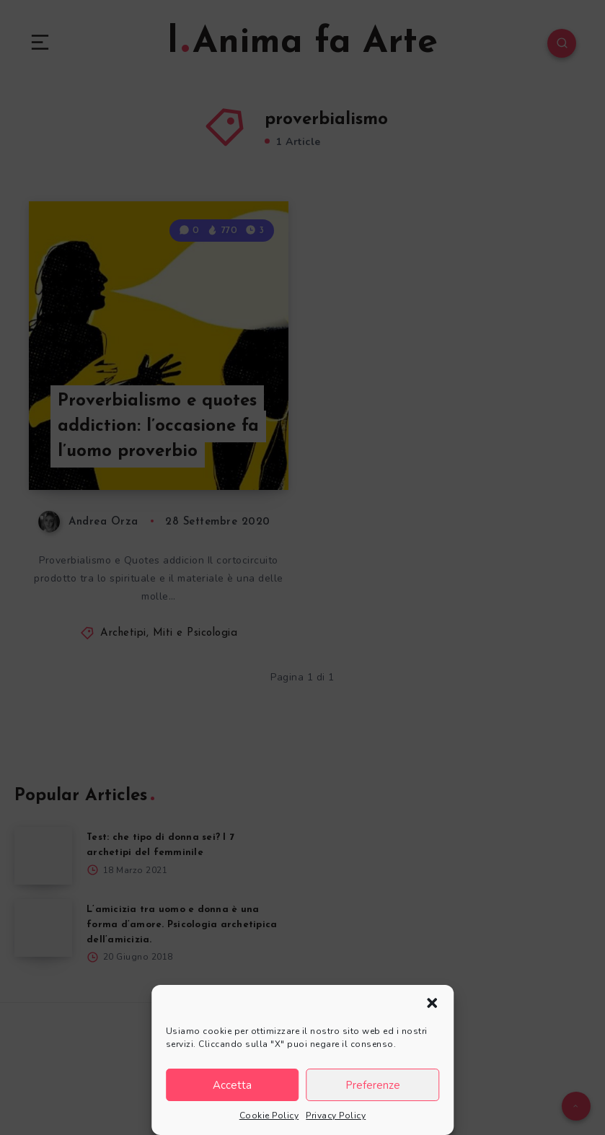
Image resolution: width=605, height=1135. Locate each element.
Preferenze (372, 1085)
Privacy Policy (336, 1115)
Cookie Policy (269, 1115)
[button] (432, 1003)
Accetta (232, 1085)
